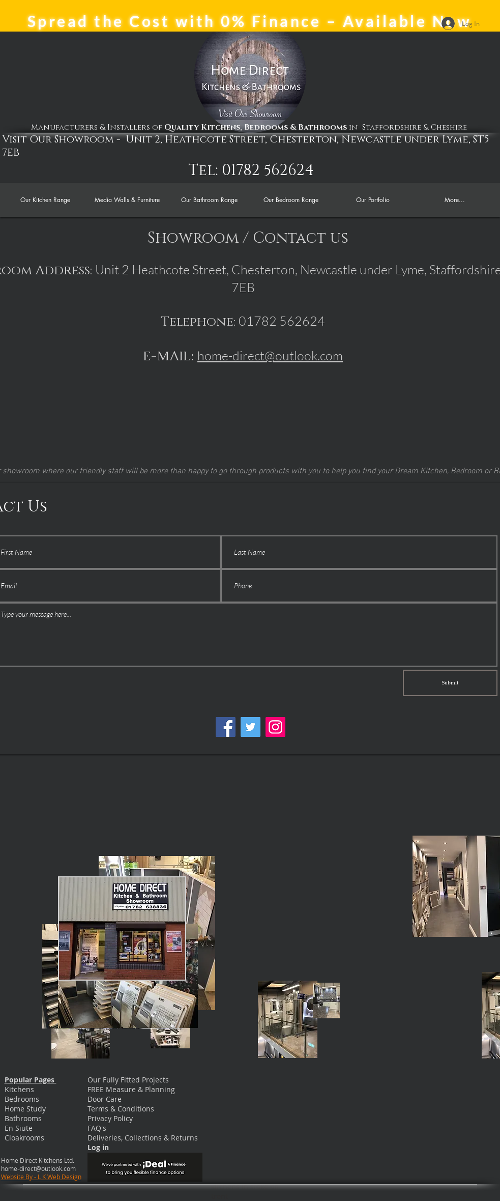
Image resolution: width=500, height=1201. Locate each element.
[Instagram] (275, 727)
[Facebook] (226, 727)
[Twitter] (250, 727)
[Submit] (450, 683)
